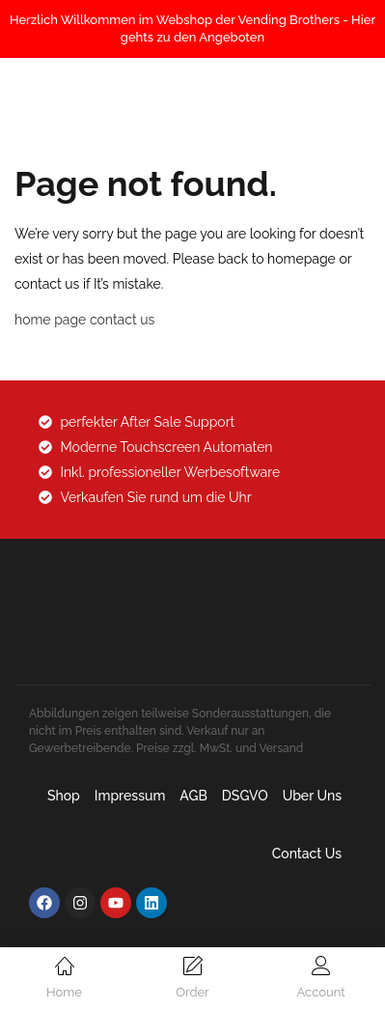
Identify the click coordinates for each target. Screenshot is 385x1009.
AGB (193, 795)
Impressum (130, 795)
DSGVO (245, 795)
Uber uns (312, 795)
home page (50, 319)
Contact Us (307, 853)
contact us (122, 319)
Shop (63, 795)
